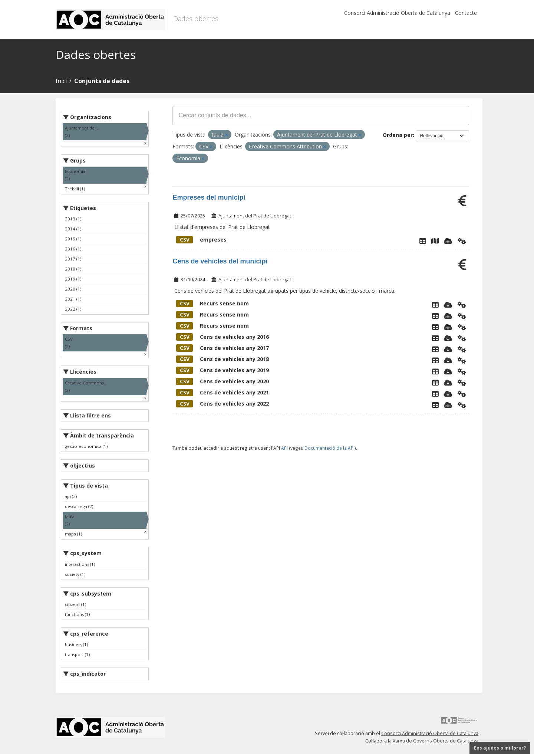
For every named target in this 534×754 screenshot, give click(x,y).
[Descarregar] (448, 241)
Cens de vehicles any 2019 (222, 370)
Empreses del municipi (208, 197)
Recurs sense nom (212, 303)
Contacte (466, 12)
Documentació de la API (329, 448)
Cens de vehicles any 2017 (222, 347)
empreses (201, 239)
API (284, 448)
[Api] (462, 241)
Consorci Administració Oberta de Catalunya (397, 12)
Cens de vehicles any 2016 (222, 336)
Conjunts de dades (101, 81)
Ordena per (398, 134)
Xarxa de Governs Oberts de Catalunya (435, 741)
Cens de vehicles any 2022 (222, 403)
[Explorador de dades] (422, 241)
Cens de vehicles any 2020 (222, 381)
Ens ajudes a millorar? (500, 748)
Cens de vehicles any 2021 (222, 392)
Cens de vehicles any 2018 (222, 359)
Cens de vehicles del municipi (219, 261)
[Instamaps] (435, 241)
